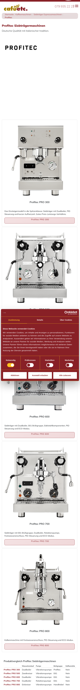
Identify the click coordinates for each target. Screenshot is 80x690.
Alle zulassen (65, 375)
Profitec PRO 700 (40, 541)
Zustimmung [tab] (14, 320)
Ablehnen (15, 375)
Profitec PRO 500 (12, 673)
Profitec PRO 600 (40, 434)
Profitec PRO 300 (40, 219)
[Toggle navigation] (76, 6)
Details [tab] (40, 320)
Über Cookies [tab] (66, 320)
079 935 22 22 (64, 6)
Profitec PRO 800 (40, 645)
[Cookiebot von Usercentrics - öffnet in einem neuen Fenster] (66, 313)
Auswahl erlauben (40, 375)
